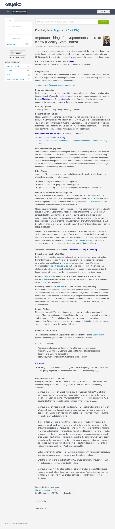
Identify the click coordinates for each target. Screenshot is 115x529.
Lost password (11, 44)
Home (8, 12)
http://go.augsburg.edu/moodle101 (80, 240)
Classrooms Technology (18, 79)
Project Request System (60, 266)
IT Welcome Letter (95, 202)
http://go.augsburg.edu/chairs (47, 490)
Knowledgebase (19, 12)
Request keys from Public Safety (51, 138)
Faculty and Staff (18, 66)
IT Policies (39, 363)
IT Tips (18, 75)
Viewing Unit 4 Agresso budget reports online (56, 85)
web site (70, 61)
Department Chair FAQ (66, 30)
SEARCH (103, 22)
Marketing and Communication (55, 99)
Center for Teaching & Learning (83, 250)
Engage (45, 279)
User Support (98, 335)
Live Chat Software (14, 57)
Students (18, 71)
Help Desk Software (11, 523)
